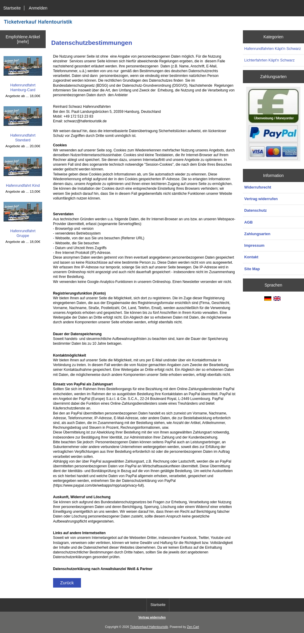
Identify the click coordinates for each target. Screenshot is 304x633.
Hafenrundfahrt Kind (23, 172)
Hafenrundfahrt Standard (23, 124)
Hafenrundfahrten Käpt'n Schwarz (272, 48)
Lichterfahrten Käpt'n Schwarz (269, 60)
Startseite (12, 8)
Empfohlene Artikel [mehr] (23, 39)
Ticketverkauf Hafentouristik (149, 627)
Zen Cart (193, 627)
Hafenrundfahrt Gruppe (23, 220)
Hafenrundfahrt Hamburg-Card (23, 74)
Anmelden (38, 8)
